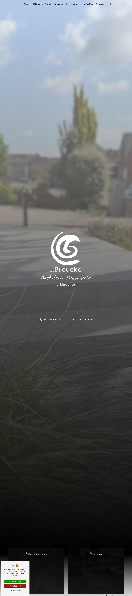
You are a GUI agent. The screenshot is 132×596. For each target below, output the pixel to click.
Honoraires (58, 4)
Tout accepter (15, 581)
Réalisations (71, 4)
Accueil (27, 4)
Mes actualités (86, 4)
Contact (100, 4)
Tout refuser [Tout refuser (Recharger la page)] (15, 586)
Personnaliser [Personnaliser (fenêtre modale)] (15, 590)
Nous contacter (82, 320)
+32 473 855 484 (50, 320)
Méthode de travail (42, 4)
